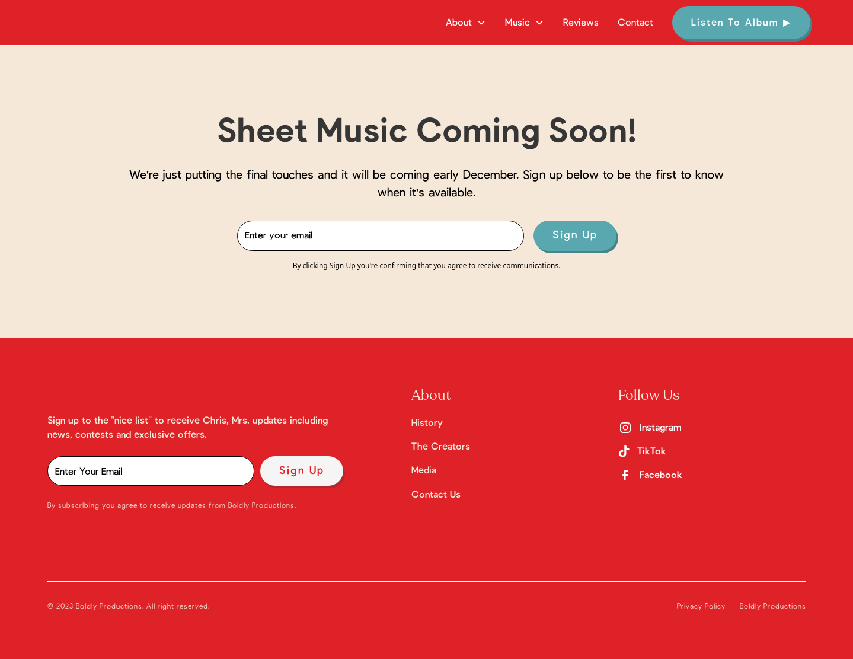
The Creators (440, 446)
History (427, 423)
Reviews (581, 22)
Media (423, 470)
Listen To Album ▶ (741, 22)
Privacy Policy (701, 606)
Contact (635, 22)
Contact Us (436, 494)
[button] (466, 22)
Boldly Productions (773, 606)
